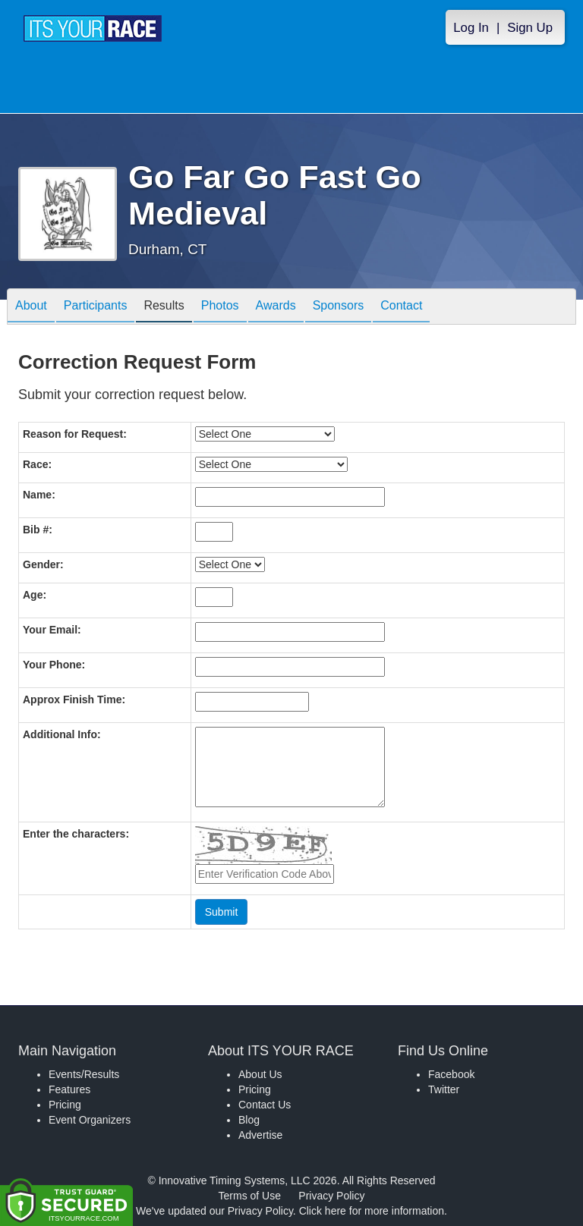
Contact (401, 307)
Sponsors (338, 307)
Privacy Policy (331, 1196)
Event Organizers (90, 1120)
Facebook (451, 1074)
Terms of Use (250, 1196)
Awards (276, 307)
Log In (471, 27)
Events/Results (84, 1074)
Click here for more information (371, 1211)
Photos (220, 307)
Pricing (65, 1105)
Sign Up (530, 27)
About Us (260, 1074)
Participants (96, 307)
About (31, 307)
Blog (249, 1120)
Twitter (443, 1089)
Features (69, 1089)
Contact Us (264, 1105)
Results (163, 307)
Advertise (260, 1135)
